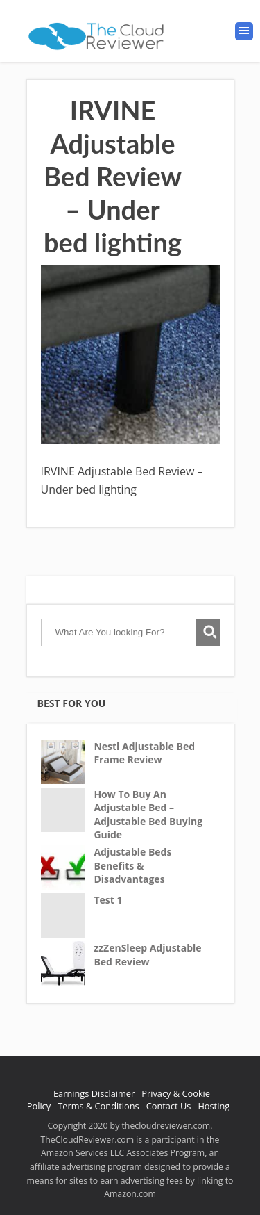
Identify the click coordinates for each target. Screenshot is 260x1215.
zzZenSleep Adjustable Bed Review (147, 954)
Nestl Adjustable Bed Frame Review (144, 753)
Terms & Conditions (98, 1106)
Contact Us (168, 1106)
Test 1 (108, 899)
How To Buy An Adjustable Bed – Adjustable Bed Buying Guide (148, 815)
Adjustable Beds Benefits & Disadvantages (132, 865)
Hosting (213, 1106)
